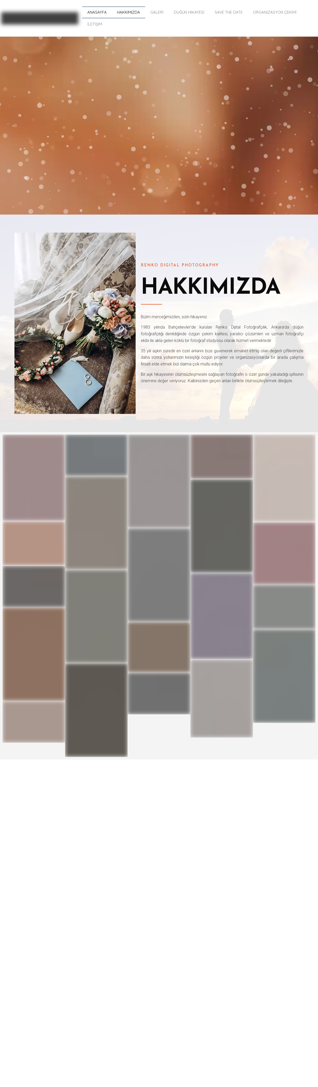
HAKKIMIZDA (128, 12)
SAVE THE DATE (229, 12)
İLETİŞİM (94, 24)
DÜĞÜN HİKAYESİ (189, 12)
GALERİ (157, 12)
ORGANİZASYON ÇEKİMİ (275, 12)
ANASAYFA (97, 12)
